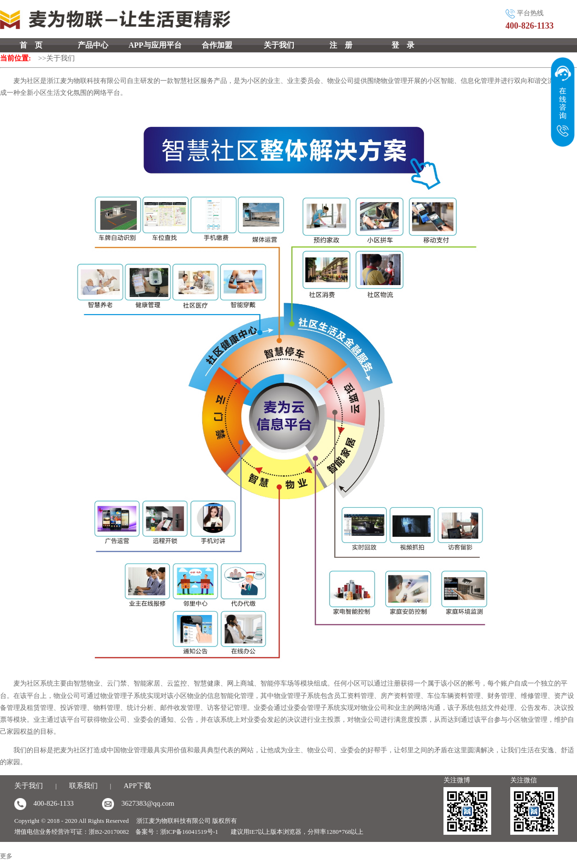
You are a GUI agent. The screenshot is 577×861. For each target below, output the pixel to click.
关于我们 (279, 45)
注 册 (341, 45)
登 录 (403, 45)
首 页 (31, 45)
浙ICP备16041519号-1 (189, 831)
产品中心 (93, 45)
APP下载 (137, 785)
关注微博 (456, 780)
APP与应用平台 (154, 45)
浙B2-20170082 (109, 831)
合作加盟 (217, 45)
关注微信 (523, 780)
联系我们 (83, 785)
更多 (6, 856)
